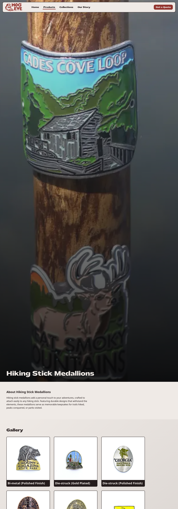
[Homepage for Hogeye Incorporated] (13, 7)
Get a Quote (163, 7)
